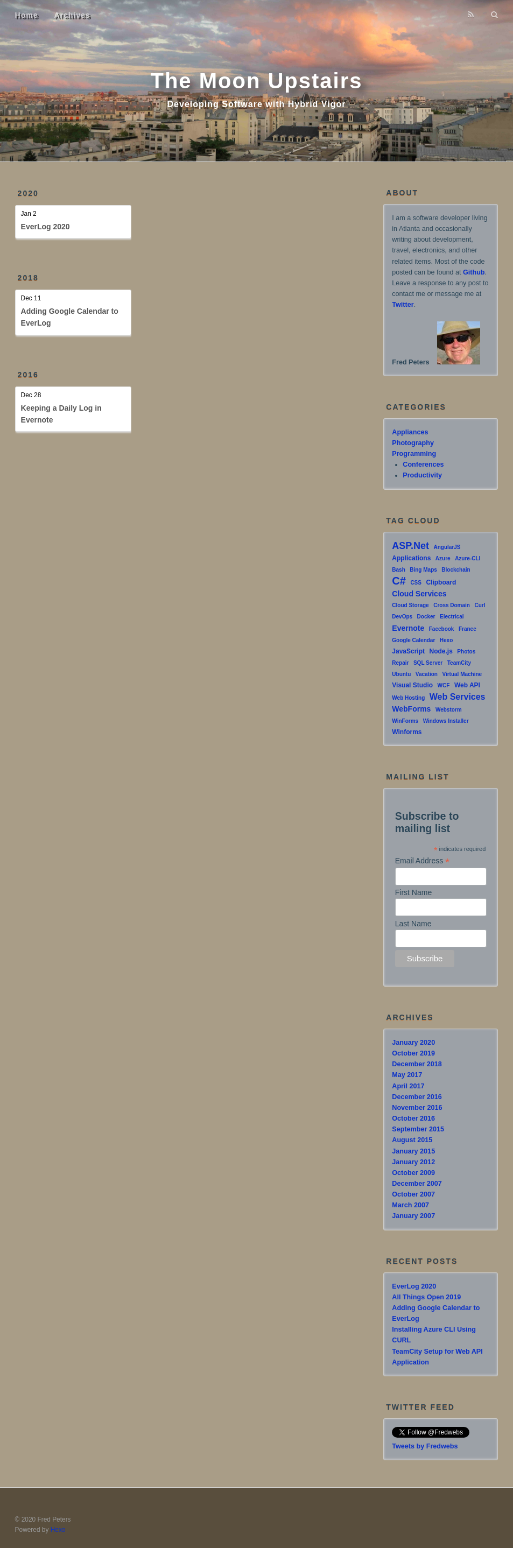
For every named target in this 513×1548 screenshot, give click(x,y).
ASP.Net (410, 545)
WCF (444, 685)
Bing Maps (423, 570)
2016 (28, 374)
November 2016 (417, 1107)
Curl (479, 605)
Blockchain (455, 570)
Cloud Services (419, 593)
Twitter (402, 304)
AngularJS (447, 547)
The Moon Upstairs (256, 81)
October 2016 (413, 1118)
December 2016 (416, 1097)
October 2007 (413, 1194)
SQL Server (427, 663)
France (467, 629)
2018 (28, 277)
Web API (467, 685)
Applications (411, 558)
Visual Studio (412, 685)
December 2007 (416, 1183)
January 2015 (413, 1151)
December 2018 (416, 1064)
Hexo (446, 640)
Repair (400, 663)
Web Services (458, 696)
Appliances (410, 432)
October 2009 (413, 1173)
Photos (466, 652)
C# (399, 580)
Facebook (441, 629)
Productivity (422, 475)
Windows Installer (446, 721)
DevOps (402, 617)
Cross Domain (451, 605)
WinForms (405, 721)
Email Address (422, 861)
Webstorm (448, 710)
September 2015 (418, 1129)
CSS (415, 583)
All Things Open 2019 (426, 1297)
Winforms (406, 732)
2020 (28, 193)
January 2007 (413, 1216)
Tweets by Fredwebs (425, 1446)
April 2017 (408, 1086)
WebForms (411, 709)
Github (474, 272)
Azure (443, 558)
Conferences (423, 464)
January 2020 (413, 1042)
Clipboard (441, 582)
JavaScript (408, 651)
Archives (72, 15)
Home (26, 15)
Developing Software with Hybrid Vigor (256, 104)
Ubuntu (401, 674)
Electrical (451, 617)
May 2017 (407, 1075)
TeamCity (459, 663)
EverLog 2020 (45, 226)
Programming (414, 454)
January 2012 (413, 1162)
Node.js (441, 651)
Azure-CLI (467, 558)
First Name (413, 892)
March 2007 (410, 1205)
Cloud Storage (410, 605)
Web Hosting (408, 698)
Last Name (413, 923)
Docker (426, 617)
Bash (398, 570)
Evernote (408, 628)
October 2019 (413, 1053)
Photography (413, 443)
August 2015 (412, 1140)
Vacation (427, 674)
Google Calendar (413, 640)
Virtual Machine (462, 674)
